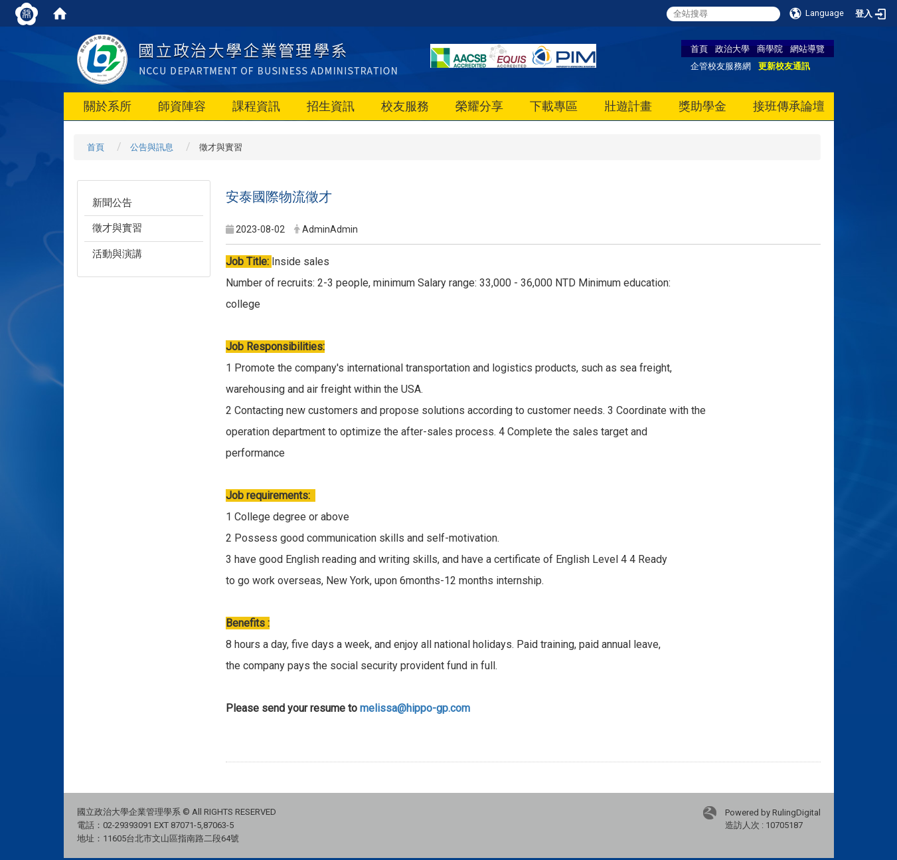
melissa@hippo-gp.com (415, 708)
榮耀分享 (479, 106)
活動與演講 (117, 254)
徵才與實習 (117, 228)
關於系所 (107, 106)
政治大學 (732, 48)
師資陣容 (182, 106)
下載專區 (554, 106)
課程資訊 (256, 106)
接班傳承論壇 (789, 106)
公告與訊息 (151, 147)
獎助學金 (702, 106)
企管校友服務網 (721, 66)
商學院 (770, 48)
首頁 (699, 48)
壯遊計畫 (628, 106)
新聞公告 (112, 203)
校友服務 (405, 106)
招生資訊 (331, 106)
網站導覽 (807, 48)
